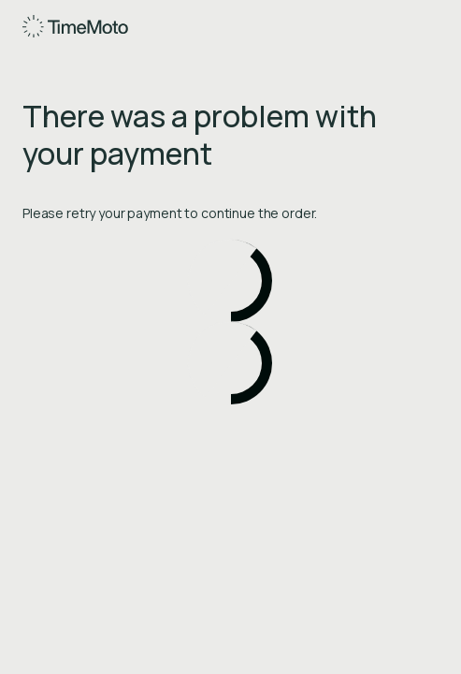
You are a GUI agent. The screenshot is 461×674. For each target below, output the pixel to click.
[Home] (76, 26)
